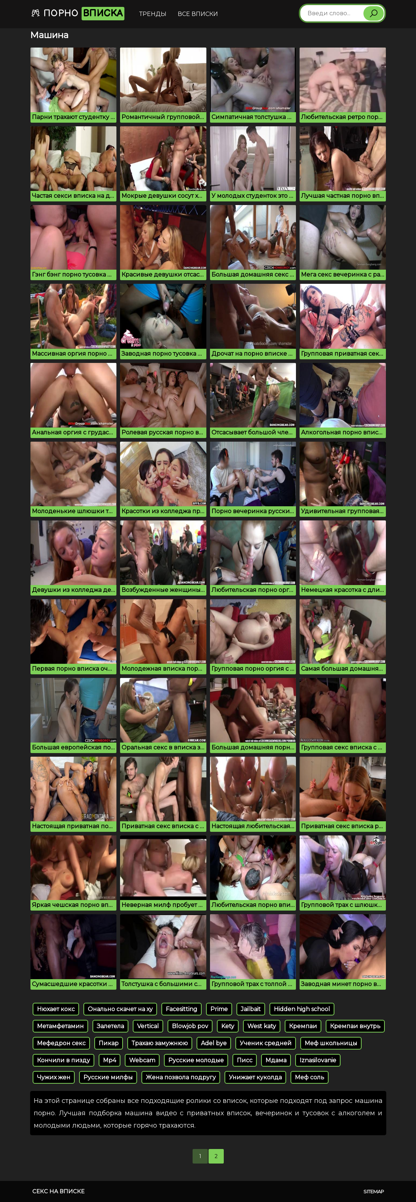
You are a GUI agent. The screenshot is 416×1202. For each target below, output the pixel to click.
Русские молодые (196, 1060)
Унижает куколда (255, 1077)
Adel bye (214, 1043)
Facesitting (181, 1009)
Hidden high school (302, 1009)
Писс (244, 1060)
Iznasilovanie (318, 1060)
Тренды (152, 14)
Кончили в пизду (63, 1060)
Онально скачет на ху (120, 1009)
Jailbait (251, 1009)
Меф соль (309, 1077)
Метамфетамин (60, 1026)
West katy (261, 1026)
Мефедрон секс (61, 1043)
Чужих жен (53, 1077)
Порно (77, 13)
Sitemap (373, 1191)
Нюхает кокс (56, 1009)
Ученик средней (266, 1043)
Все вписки (198, 14)
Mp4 (109, 1060)
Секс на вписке (58, 1191)
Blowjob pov (190, 1026)
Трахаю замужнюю (160, 1043)
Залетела (110, 1026)
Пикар (109, 1043)
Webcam (142, 1060)
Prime (219, 1009)
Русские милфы (108, 1077)
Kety (227, 1026)
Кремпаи (303, 1026)
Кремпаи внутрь (355, 1026)
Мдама (276, 1060)
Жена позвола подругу (181, 1077)
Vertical (148, 1026)
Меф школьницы (331, 1043)
